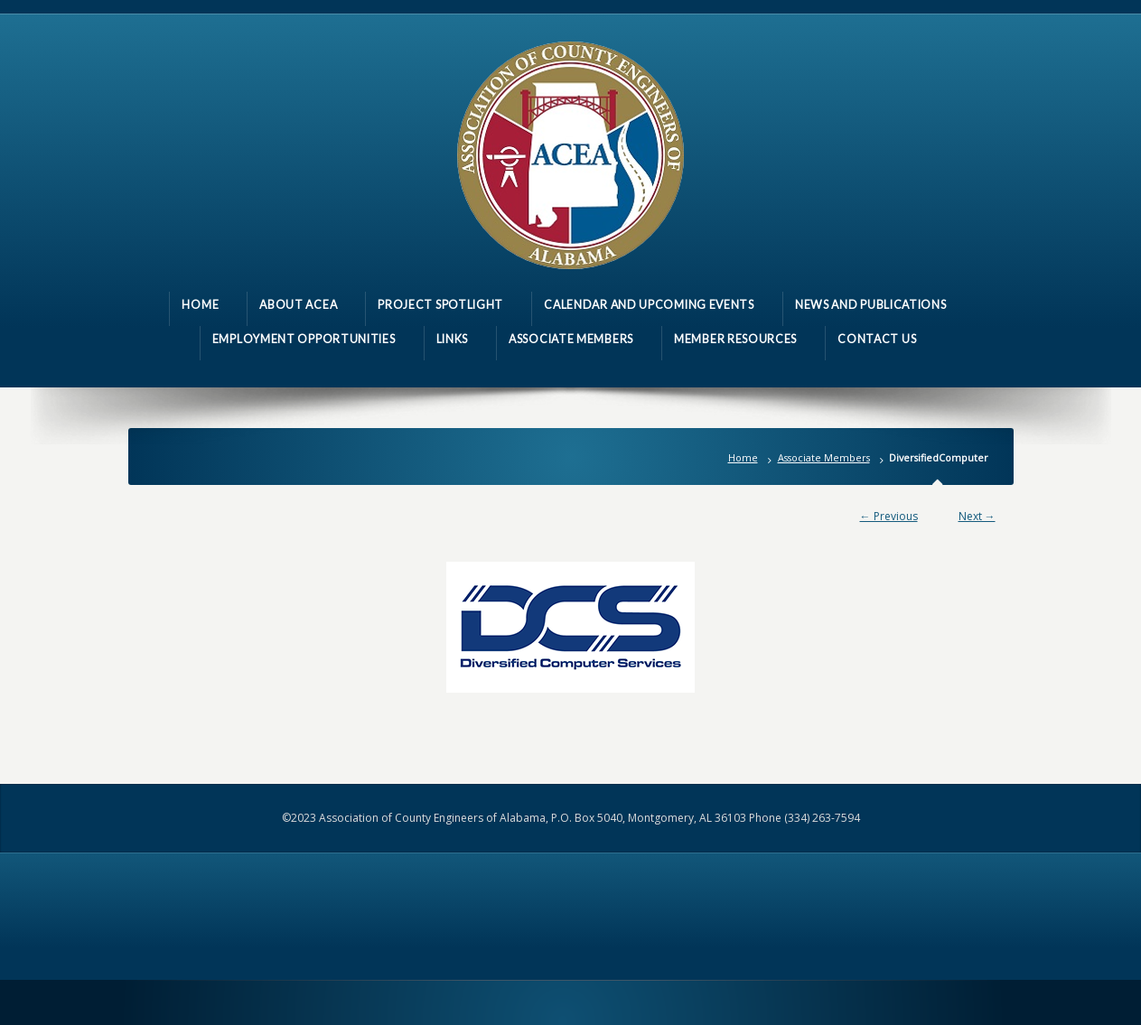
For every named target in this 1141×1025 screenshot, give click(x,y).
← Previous (889, 516)
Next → (977, 516)
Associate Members (824, 457)
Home (743, 457)
